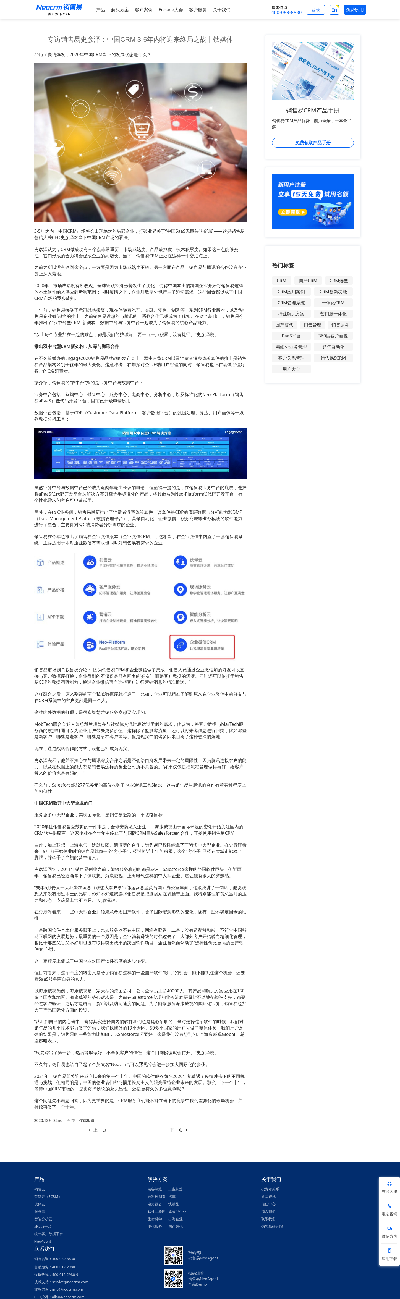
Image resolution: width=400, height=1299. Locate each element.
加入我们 (268, 1211)
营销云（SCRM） (48, 1196)
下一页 (176, 1130)
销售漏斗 (340, 325)
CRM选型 (339, 280)
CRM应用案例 (291, 292)
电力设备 (155, 1203)
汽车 (172, 1196)
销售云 (39, 1189)
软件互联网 (157, 1211)
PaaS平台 (291, 336)
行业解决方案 (291, 314)
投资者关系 (270, 1189)
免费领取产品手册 (313, 143)
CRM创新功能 (333, 292)
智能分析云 (43, 1218)
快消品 (173, 1203)
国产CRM (308, 280)
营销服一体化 (333, 314)
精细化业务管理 (291, 347)
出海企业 (175, 1218)
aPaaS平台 (43, 1226)
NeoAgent (42, 1241)
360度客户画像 (333, 336)
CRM (281, 280)
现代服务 (155, 1226)
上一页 (99, 1130)
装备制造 (155, 1189)
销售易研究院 (272, 1226)
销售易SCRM (333, 358)
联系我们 (268, 1218)
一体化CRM (333, 303)
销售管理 (312, 325)
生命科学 (155, 1218)
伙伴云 (39, 1203)
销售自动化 (333, 347)
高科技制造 (157, 1196)
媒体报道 (87, 1120)
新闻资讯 (268, 1196)
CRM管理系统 (291, 303)
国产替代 (284, 325)
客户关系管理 (291, 358)
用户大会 (291, 369)
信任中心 (268, 1203)
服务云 (39, 1211)
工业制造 (175, 1189)
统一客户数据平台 (48, 1233)
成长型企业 (177, 1211)
